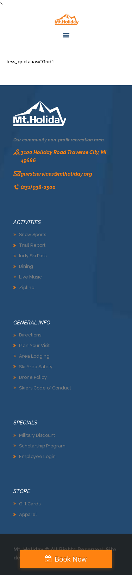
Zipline (26, 287)
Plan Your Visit (34, 345)
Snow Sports (32, 234)
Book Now (71, 559)
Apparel (28, 514)
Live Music (30, 277)
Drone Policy (33, 377)
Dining (26, 266)
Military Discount (37, 435)
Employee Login (37, 456)
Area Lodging (34, 356)
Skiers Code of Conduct (45, 388)
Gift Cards (29, 503)
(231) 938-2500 (38, 187)
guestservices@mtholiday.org (56, 174)
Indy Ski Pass (32, 255)
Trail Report (32, 245)
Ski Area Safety (35, 366)
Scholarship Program (42, 445)
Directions (30, 335)
